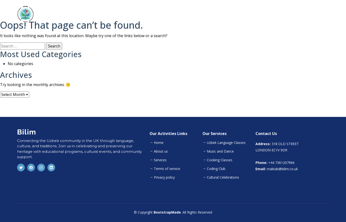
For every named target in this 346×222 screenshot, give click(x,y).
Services (160, 160)
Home (246, 14)
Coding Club (216, 168)
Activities (284, 14)
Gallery (323, 14)
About (264, 14)
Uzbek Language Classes (226, 142)
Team (305, 14)
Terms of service (167, 168)
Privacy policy (164, 177)
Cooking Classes (219, 160)
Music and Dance (220, 151)
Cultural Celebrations (223, 177)
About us (161, 151)
